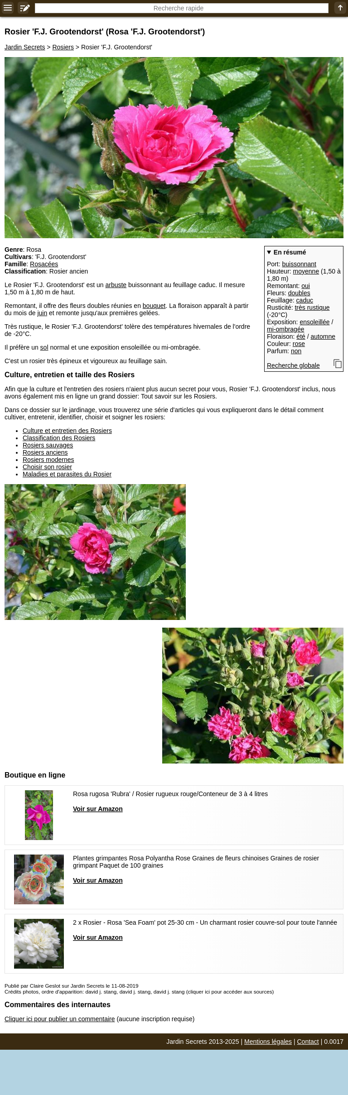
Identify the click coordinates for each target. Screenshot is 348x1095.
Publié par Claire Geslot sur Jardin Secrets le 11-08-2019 (71, 986)
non (296, 351)
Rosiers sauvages (48, 445)
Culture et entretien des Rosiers (67, 430)
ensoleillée (314, 322)
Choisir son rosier (47, 467)
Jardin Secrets (25, 47)
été (300, 336)
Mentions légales (268, 1041)
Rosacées (44, 264)
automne (323, 336)
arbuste (115, 284)
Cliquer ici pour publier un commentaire (60, 1019)
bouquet (154, 305)
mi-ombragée (285, 329)
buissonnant (299, 264)
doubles (299, 293)
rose (299, 343)
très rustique (312, 307)
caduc (304, 300)
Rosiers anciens (45, 452)
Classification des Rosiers (59, 438)
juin (42, 313)
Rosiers (62, 47)
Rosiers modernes (48, 459)
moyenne (306, 271)
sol (44, 347)
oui (305, 285)
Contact (308, 1041)
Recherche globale (293, 365)
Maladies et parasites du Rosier (67, 474)
